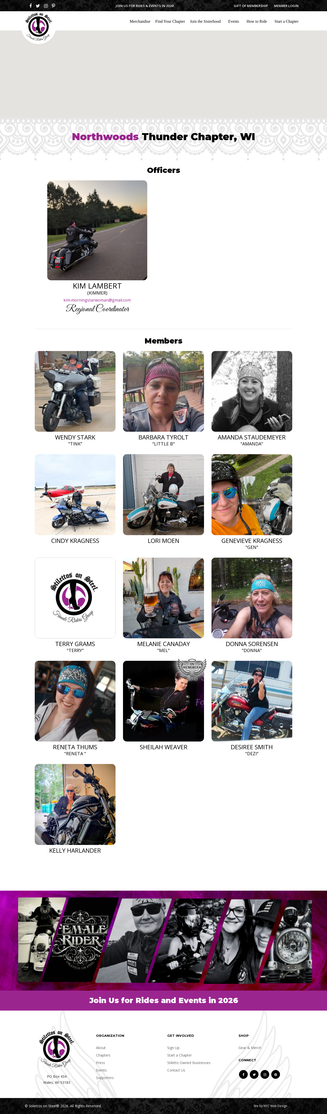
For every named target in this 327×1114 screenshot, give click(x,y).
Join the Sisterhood (205, 21)
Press (100, 1062)
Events (233, 21)
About (101, 1047)
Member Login (286, 5)
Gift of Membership (251, 5)
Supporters (105, 1077)
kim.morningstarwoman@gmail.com (97, 300)
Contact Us (176, 1070)
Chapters (103, 1055)
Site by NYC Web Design (270, 1106)
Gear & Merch (249, 1047)
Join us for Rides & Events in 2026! (145, 5)
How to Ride (256, 21)
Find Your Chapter (170, 21)
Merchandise (140, 21)
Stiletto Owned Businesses (188, 1062)
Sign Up (173, 1047)
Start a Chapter (286, 21)
